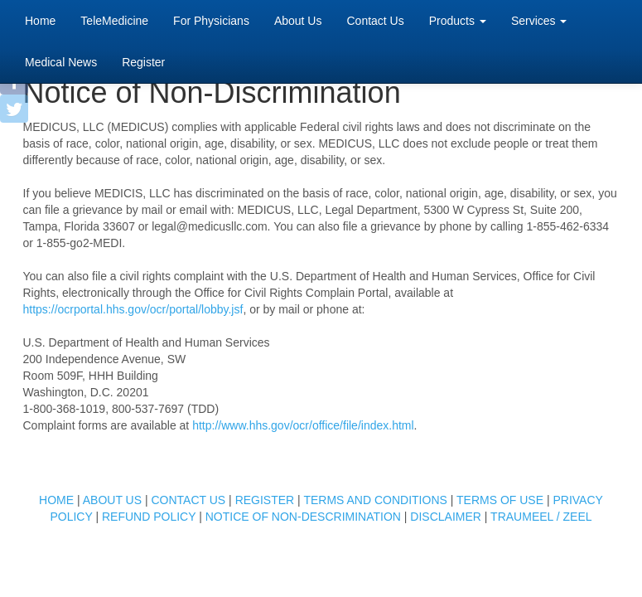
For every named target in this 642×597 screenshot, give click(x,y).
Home (40, 19)
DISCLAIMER (445, 516)
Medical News (61, 62)
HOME (56, 500)
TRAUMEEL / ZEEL (540, 516)
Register (143, 62)
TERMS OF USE (499, 500)
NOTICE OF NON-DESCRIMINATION (303, 516)
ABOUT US (112, 500)
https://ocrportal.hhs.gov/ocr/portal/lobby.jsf (133, 309)
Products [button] (457, 20)
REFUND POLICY (148, 516)
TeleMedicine (114, 20)
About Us (298, 20)
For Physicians (211, 20)
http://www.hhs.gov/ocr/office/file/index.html (302, 425)
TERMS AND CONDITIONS (375, 500)
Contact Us (374, 20)
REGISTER (265, 500)
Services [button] (539, 20)
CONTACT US (188, 500)
